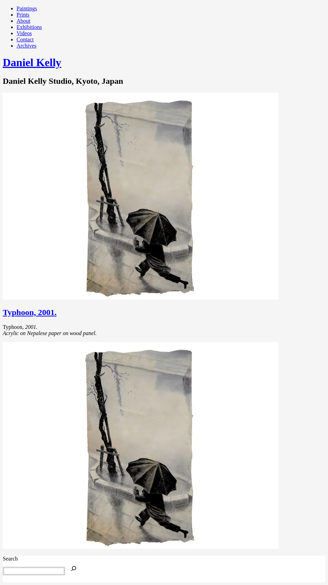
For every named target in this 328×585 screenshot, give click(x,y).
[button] (140, 196)
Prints (23, 15)
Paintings (27, 8)
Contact (25, 39)
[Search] (73, 569)
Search (10, 559)
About (23, 21)
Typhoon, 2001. (30, 312)
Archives (27, 46)
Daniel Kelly (32, 62)
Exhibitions (29, 27)
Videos (24, 33)
